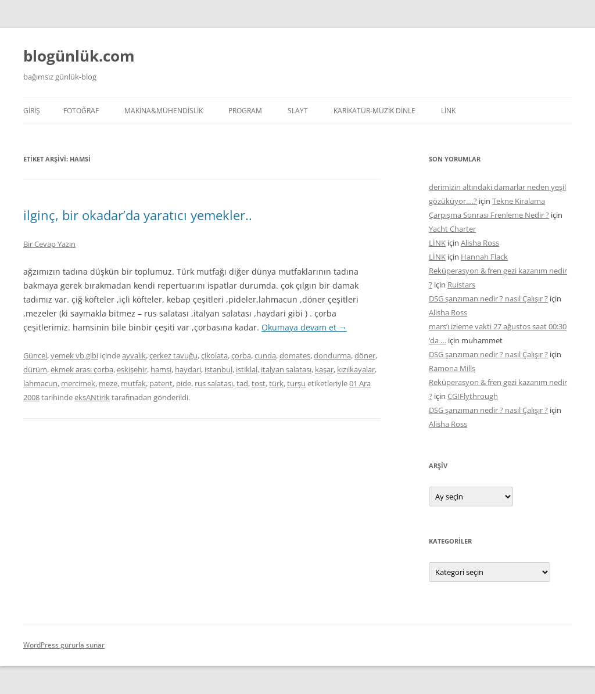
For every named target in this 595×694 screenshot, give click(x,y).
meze (108, 383)
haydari (188, 369)
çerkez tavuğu (173, 355)
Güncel (35, 355)
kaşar (324, 369)
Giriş (31, 111)
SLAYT (298, 111)
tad (242, 383)
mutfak (133, 383)
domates (294, 355)
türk (276, 383)
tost (259, 383)
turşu (296, 383)
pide (183, 383)
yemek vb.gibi (74, 355)
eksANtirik (92, 397)
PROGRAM (245, 111)
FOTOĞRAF (81, 111)
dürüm (35, 369)
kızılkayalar (356, 369)
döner (364, 355)
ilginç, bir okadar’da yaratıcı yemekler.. (137, 215)
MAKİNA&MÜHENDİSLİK (163, 111)
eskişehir (132, 369)
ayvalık (134, 355)
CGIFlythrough (472, 396)
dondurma (332, 355)
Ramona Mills (452, 368)
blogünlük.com (79, 55)
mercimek (78, 383)
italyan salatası (286, 369)
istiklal (246, 369)
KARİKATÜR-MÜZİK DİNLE (374, 111)
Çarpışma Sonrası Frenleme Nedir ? (489, 215)
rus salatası (214, 383)
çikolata (214, 355)
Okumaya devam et (304, 327)
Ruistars (461, 284)
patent (161, 383)
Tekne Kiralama (518, 201)
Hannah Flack (484, 256)
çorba (241, 355)
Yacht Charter (452, 229)
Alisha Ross (480, 243)
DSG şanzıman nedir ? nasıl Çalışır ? (488, 298)
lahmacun (40, 383)
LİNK (448, 111)
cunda (265, 355)
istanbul (218, 369)
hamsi (160, 369)
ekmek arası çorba (82, 369)
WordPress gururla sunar (64, 645)
